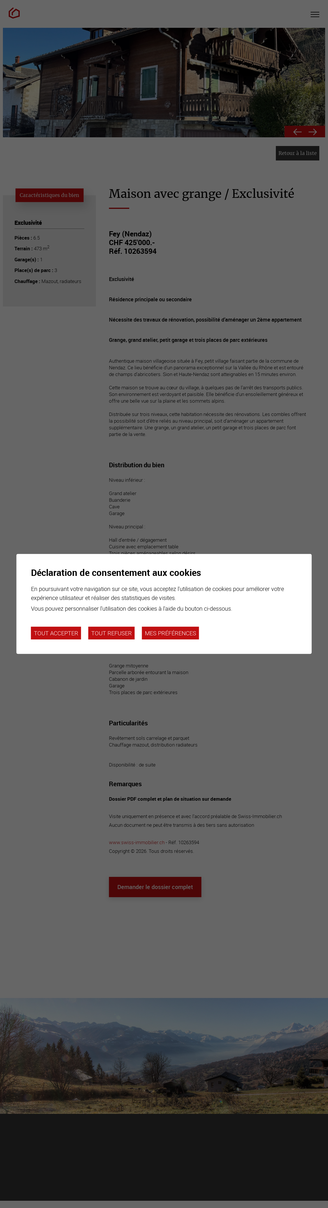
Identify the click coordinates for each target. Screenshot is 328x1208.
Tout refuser (111, 633)
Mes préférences (170, 633)
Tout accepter (56, 633)
